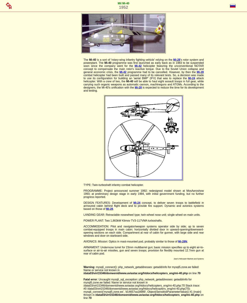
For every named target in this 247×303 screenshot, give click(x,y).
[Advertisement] (66, 109)
